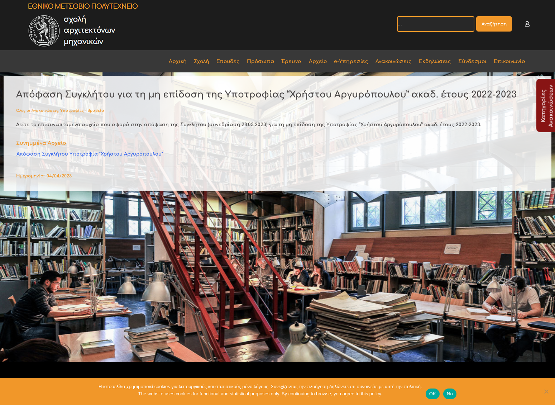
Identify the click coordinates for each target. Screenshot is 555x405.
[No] (546, 391)
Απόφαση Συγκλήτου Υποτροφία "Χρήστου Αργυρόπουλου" (89, 154)
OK (432, 393)
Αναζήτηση (494, 24)
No (450, 393)
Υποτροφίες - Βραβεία (82, 111)
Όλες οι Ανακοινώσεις (37, 111)
